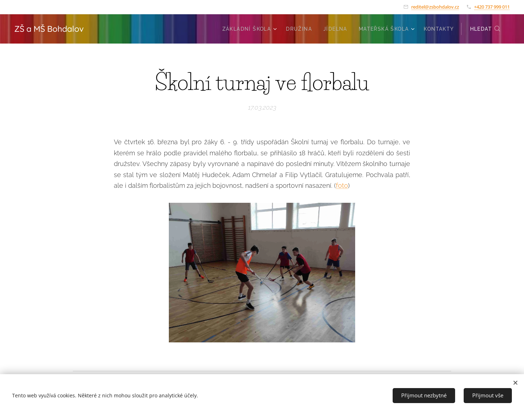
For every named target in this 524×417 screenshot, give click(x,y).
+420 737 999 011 (492, 7)
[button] (485, 29)
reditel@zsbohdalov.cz (435, 7)
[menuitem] (251, 29)
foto (342, 185)
